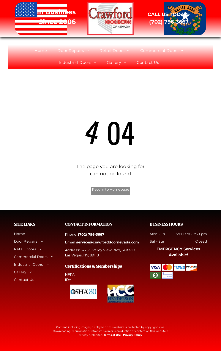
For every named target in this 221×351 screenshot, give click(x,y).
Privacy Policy (132, 335)
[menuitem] (42, 51)
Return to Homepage (110, 189)
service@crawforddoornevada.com (107, 242)
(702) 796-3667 (91, 234)
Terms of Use (112, 335)
